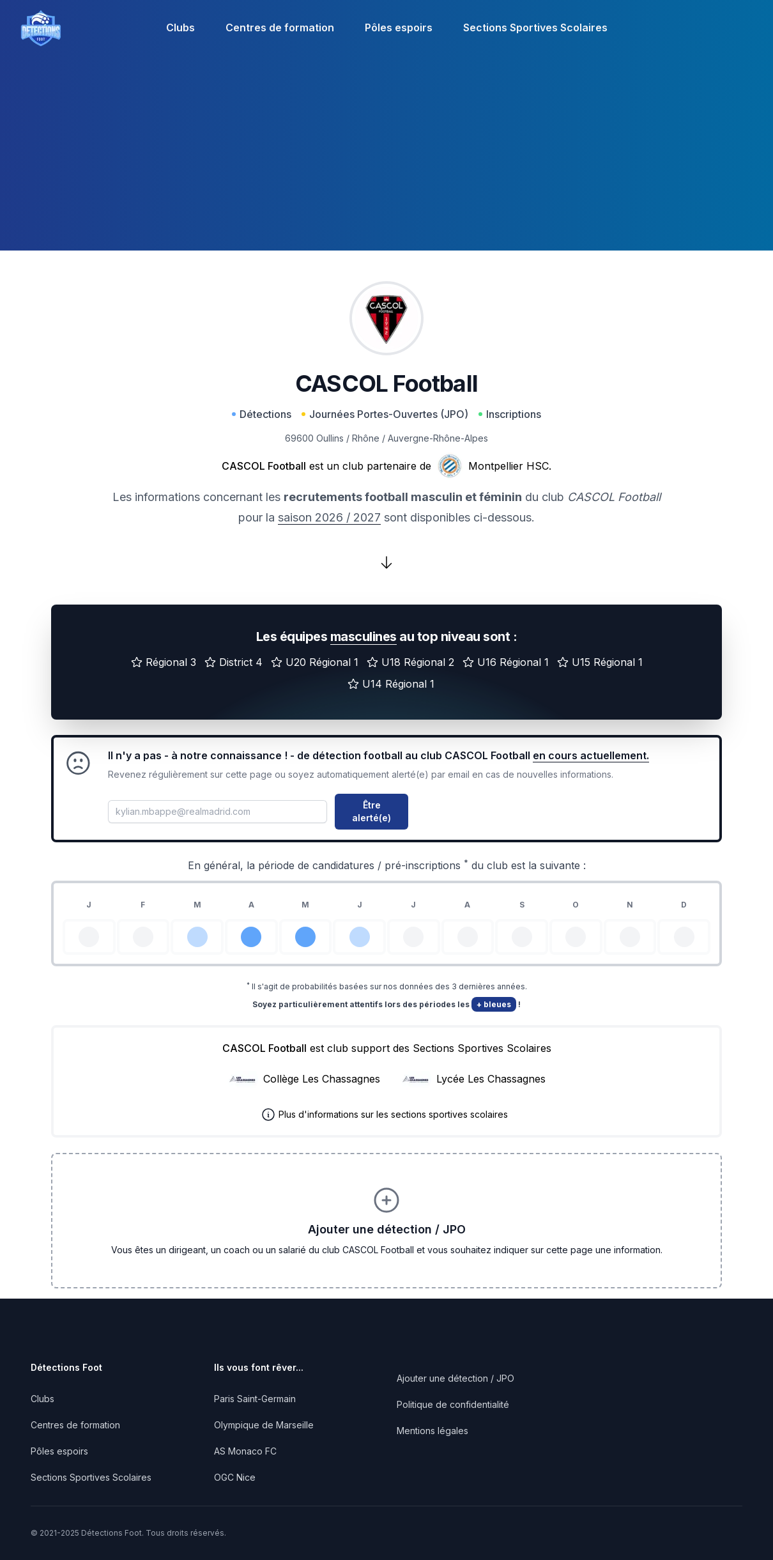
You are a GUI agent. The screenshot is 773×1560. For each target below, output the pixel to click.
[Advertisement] (386, 161)
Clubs (180, 27)
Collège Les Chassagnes (321, 1078)
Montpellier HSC (508, 466)
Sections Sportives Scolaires (535, 27)
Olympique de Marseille (264, 1424)
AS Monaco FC (245, 1451)
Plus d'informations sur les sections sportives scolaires (393, 1114)
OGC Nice (235, 1477)
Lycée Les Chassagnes (491, 1078)
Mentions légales (432, 1430)
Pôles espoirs (398, 27)
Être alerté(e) (371, 811)
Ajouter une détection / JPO (455, 1378)
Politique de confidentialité (453, 1404)
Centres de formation (280, 27)
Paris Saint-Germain (255, 1398)
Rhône (365, 438)
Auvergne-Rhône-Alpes (438, 438)
